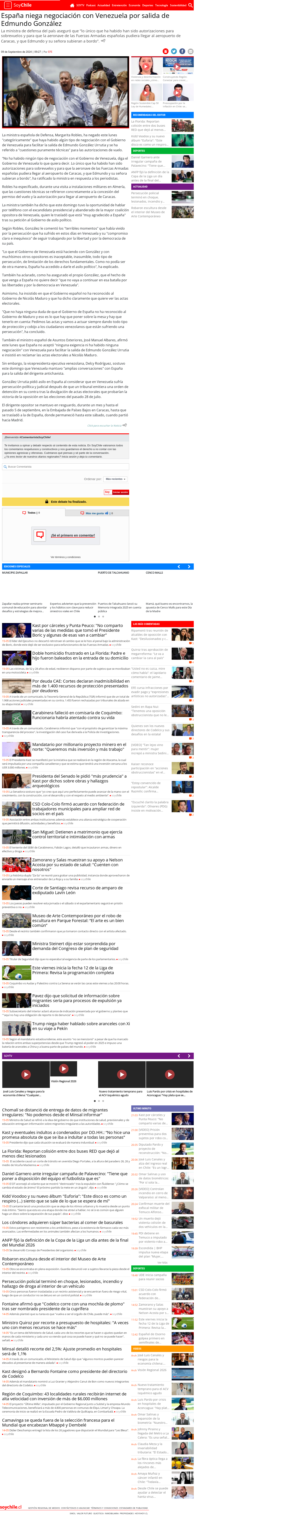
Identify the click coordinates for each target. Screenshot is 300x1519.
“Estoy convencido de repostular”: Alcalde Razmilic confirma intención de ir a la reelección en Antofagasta (149, 791)
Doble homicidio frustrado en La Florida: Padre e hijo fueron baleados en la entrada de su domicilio (80, 655)
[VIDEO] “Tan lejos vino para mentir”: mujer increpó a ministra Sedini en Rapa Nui (148, 751)
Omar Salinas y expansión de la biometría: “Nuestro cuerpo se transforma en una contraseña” (153, 1422)
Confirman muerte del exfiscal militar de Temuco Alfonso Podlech (154, 1210)
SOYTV (8, 1056)
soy (116, 645)
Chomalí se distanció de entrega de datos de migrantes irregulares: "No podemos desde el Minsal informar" (55, 1112)
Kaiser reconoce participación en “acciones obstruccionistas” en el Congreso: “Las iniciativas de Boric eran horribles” (149, 772)
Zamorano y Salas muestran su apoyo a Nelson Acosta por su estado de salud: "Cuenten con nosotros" (77, 864)
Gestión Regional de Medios (44, 1507)
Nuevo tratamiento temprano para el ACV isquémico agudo (153, 1389)
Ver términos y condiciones (65, 557)
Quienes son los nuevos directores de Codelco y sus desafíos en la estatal (150, 730)
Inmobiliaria (112, 1513)
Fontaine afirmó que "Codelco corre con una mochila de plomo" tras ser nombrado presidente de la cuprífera (63, 1306)
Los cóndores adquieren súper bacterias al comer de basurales (62, 1222)
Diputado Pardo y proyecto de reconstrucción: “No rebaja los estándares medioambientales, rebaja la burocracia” (154, 1154)
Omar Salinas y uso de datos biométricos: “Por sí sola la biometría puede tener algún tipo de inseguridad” (154, 1184)
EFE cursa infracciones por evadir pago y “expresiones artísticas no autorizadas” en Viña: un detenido (150, 694)
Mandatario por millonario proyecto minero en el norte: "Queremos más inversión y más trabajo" (79, 747)
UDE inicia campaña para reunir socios (153, 1277)
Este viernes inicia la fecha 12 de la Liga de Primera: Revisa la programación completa (73, 970)
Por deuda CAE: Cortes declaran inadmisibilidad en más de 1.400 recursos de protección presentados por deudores (81, 685)
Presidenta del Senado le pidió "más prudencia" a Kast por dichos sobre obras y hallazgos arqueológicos (79, 780)
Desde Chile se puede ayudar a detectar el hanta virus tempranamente (153, 1494)
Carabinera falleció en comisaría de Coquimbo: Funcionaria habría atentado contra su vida (77, 715)
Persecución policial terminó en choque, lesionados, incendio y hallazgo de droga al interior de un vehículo (147, 201)
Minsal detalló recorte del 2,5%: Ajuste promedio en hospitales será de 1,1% (62, 1351)
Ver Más (163, 1262)
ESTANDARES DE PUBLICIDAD (134, 1507)
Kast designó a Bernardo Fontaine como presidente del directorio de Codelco (64, 1374)
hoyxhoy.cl (142, 1513)
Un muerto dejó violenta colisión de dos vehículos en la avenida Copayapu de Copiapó (154, 1226)
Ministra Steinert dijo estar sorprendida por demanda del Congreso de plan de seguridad (75, 946)
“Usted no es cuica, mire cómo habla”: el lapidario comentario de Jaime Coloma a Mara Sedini (148, 675)
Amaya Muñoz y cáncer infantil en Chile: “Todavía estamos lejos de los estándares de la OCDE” (152, 1483)
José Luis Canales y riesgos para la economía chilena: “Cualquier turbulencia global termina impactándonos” (154, 1365)
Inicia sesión (69, 456)
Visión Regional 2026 (152, 1370)
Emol (73, 1513)
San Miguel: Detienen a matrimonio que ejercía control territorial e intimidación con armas (77, 834)
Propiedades (127, 1513)
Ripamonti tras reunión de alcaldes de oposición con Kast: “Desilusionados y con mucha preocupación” (150, 636)
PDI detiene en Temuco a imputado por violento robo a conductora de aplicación (153, 1241)
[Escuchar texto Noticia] (124, 425)
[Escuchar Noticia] (103, 40)
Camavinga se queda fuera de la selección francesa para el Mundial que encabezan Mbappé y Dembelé (58, 1422)
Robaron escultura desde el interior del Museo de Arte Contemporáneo (148, 212)
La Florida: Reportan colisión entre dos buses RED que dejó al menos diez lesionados (148, 127)
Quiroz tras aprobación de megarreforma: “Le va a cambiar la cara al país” (149, 654)
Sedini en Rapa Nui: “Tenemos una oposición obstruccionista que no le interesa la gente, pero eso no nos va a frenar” (150, 715)
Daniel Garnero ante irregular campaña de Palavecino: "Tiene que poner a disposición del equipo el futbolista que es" (148, 167)
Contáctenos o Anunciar (76, 1507)
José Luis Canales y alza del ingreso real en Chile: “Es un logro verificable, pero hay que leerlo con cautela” (154, 1169)
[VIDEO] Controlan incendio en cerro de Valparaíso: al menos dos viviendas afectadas (153, 1197)
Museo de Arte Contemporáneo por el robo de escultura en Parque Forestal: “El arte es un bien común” (78, 920)
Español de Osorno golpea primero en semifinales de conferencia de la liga (154, 1340)
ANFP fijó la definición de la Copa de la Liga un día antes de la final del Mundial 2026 (150, 178)
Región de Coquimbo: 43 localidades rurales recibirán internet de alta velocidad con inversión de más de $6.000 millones (64, 1396)
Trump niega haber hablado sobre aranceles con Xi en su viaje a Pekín (81, 1026)
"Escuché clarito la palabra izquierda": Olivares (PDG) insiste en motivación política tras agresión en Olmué (150, 810)
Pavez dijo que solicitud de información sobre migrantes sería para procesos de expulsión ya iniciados (77, 1000)
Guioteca (99, 1513)
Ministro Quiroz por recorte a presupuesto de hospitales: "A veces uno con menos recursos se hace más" (65, 1325)
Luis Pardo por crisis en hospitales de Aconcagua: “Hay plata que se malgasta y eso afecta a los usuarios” (153, 1408)
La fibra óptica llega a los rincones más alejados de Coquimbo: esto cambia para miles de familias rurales (153, 1469)
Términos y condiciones (105, 1507)
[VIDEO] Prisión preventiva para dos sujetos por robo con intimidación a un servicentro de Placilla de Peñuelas (154, 1140)
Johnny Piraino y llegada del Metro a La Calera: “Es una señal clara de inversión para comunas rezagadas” (153, 1439)
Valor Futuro (85, 1513)
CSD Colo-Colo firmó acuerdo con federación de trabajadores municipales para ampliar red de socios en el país (78, 808)
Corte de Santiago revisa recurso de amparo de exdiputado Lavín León (77, 890)
